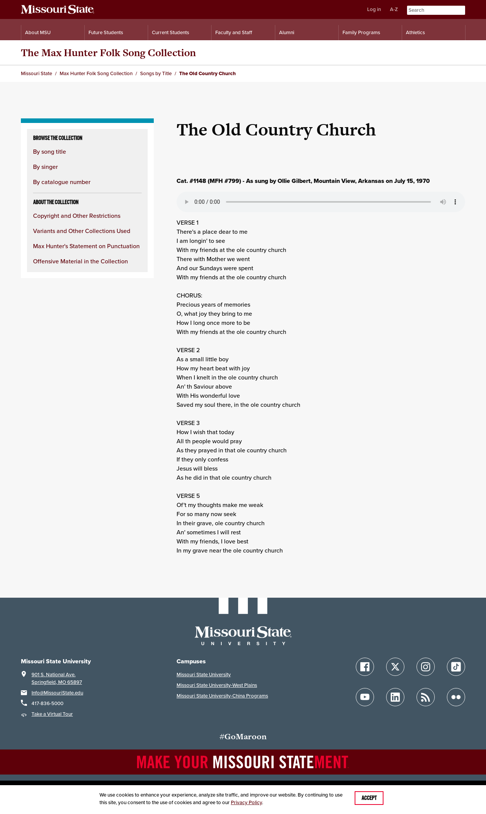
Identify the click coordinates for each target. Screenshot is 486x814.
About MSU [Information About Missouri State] (37, 32)
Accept (369, 798)
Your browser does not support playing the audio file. (321, 202)
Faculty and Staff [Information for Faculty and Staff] (233, 32)
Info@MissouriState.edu (57, 692)
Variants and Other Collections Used (81, 231)
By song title (49, 151)
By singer (45, 166)
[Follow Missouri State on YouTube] (365, 697)
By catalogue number (61, 182)
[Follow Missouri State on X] (395, 667)
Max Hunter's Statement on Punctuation (86, 246)
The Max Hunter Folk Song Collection (108, 53)
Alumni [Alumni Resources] (286, 32)
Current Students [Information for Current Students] (170, 32)
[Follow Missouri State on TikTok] (456, 667)
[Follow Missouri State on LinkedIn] (395, 697)
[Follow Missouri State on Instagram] (426, 667)
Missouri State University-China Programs (222, 695)
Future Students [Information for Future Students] (105, 32)
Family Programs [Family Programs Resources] (361, 32)
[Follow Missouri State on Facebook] (365, 667)
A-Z (394, 9)
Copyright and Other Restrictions (76, 215)
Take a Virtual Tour (52, 714)
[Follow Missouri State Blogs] (426, 697)
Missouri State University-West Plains (217, 685)
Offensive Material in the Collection (80, 261)
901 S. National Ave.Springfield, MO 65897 (57, 678)
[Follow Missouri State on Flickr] (456, 697)
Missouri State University (204, 674)
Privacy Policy (246, 802)
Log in (374, 9)
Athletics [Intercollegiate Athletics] (415, 32)
